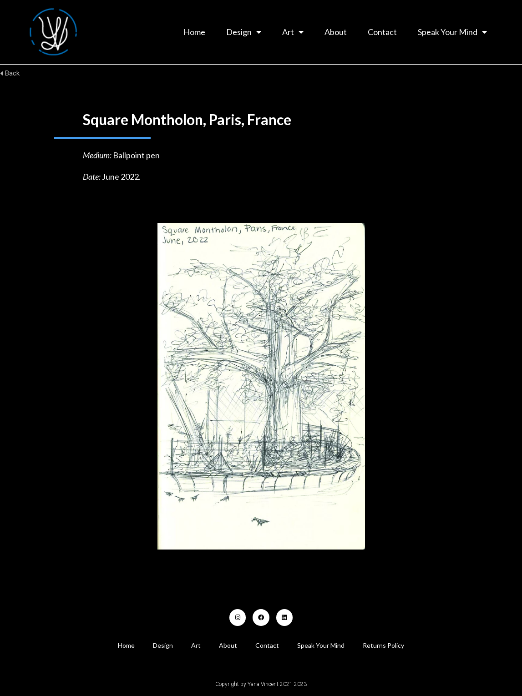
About (335, 32)
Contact (382, 32)
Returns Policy (383, 645)
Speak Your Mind (452, 31)
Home (194, 32)
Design (243, 31)
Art (293, 31)
